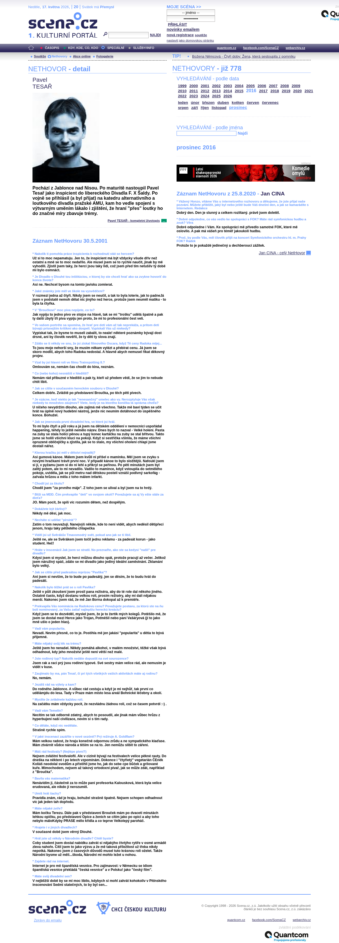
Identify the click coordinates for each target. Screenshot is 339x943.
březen (208, 102)
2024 (205, 96)
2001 (205, 86)
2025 (216, 96)
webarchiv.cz (295, 47)
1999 (182, 86)
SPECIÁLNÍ (115, 47)
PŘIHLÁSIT (177, 24)
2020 (297, 91)
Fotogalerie (104, 56)
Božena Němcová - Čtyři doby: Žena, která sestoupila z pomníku (243, 56)
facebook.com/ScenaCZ (261, 47)
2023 (193, 96)
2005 (250, 86)
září (194, 108)
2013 (216, 91)
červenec (270, 102)
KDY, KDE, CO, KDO (83, 47)
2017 (263, 91)
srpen (183, 108)
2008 (284, 86)
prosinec (238, 107)
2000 (193, 86)
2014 (227, 91)
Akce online (82, 56)
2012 (205, 91)
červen (253, 102)
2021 (309, 91)
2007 (273, 86)
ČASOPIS (52, 47)
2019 (286, 91)
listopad (219, 108)
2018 (274, 91)
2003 (227, 86)
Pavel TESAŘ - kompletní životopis (134, 220)
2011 (193, 91)
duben (223, 102)
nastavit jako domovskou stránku (190, 40)
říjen (205, 108)
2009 (296, 86)
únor (195, 102)
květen (238, 102)
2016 (251, 90)
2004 (239, 86)
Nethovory (59, 56)
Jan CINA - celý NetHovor (282, 253)
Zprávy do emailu (48, 920)
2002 (216, 86)
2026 (227, 96)
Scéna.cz (37, 14)
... (164, 220)
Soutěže (40, 56)
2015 (239, 91)
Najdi (242, 133)
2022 (182, 96)
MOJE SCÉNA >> (184, 6)
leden (183, 102)
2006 (262, 86)
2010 (182, 91)
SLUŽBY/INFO (143, 47)
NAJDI (155, 35)
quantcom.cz (226, 47)
